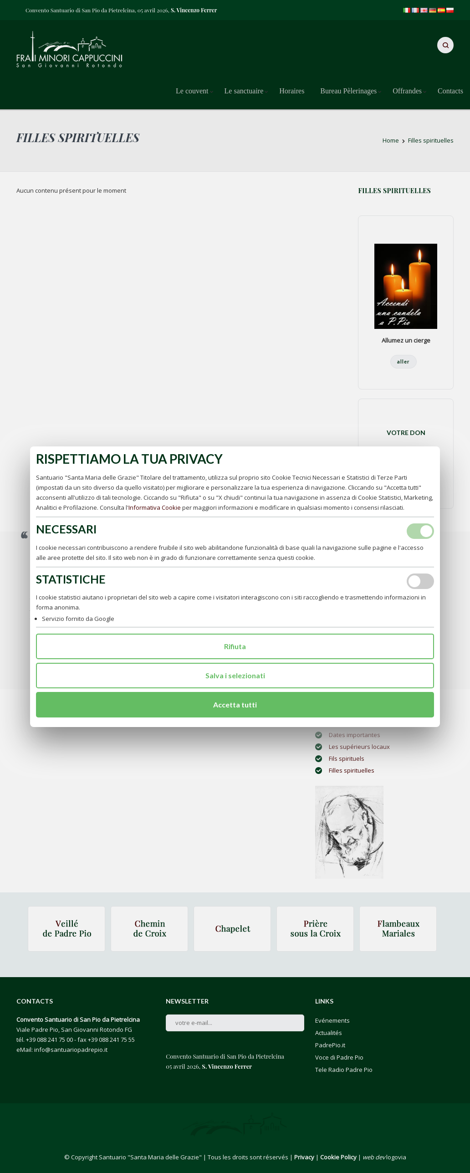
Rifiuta (235, 646)
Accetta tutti (235, 704)
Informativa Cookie (154, 507)
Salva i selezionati (235, 675)
